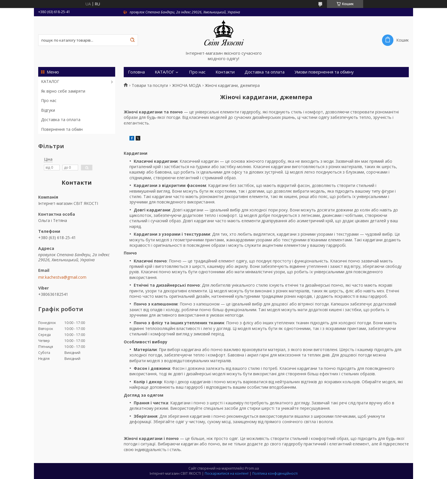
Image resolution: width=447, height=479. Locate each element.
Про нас (48, 100)
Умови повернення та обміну (324, 72)
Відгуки (48, 110)
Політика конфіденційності (275, 473)
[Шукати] (132, 40)
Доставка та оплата (60, 119)
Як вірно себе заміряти (63, 91)
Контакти (225, 72)
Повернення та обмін (62, 129)
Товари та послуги (150, 85)
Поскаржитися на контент (227, 473)
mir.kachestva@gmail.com (62, 277)
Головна (136, 72)
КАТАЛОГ (50, 81)
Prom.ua (252, 468)
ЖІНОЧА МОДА (186, 85)
